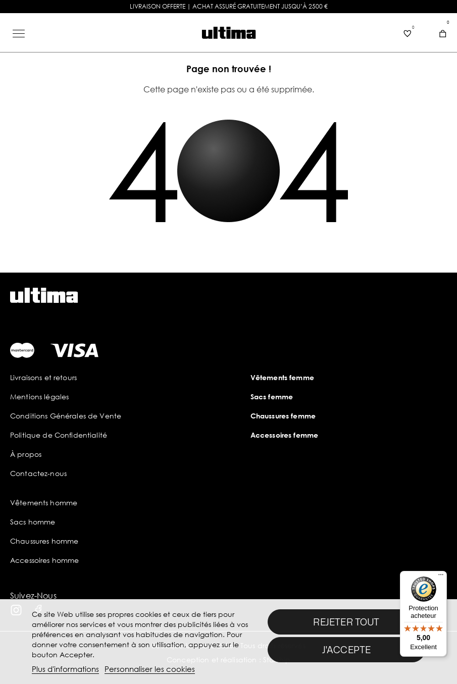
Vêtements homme (43, 502)
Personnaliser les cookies (150, 668)
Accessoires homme (44, 560)
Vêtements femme (282, 377)
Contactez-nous (38, 473)
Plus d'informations (65, 668)
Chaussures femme (283, 415)
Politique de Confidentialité (58, 435)
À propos (25, 454)
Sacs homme (32, 521)
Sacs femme (271, 396)
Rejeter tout (346, 621)
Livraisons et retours (43, 377)
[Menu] (441, 577)
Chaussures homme (44, 541)
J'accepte (346, 649)
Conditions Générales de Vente (65, 415)
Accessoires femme (284, 435)
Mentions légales (39, 396)
